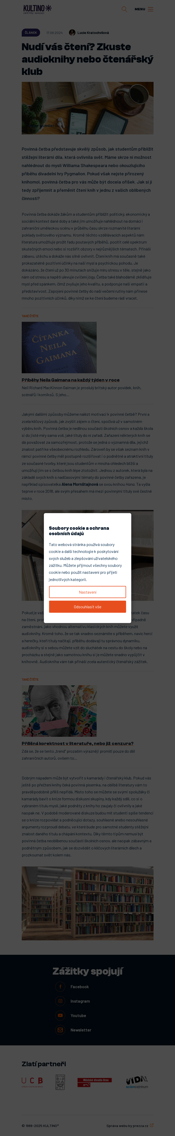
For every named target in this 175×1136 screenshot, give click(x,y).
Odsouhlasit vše (87, 606)
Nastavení (87, 591)
